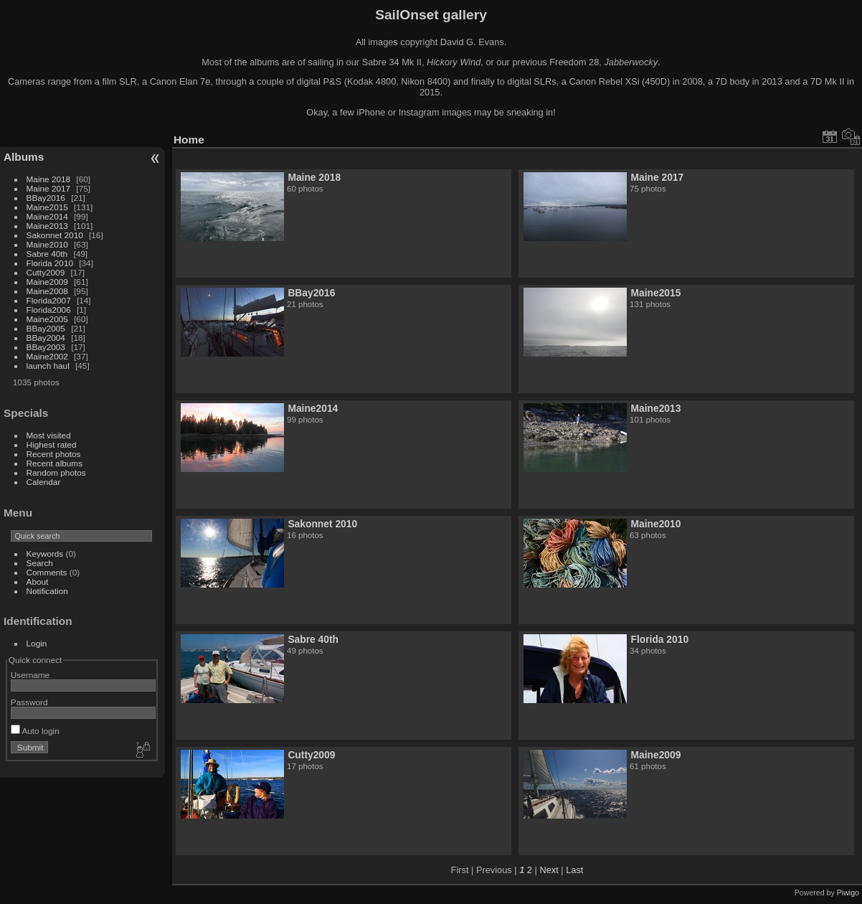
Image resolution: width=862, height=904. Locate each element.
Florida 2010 (50, 263)
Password (29, 702)
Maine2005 (47, 319)
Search (40, 563)
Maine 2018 (49, 179)
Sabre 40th (47, 253)
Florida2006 (49, 309)
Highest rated (52, 444)
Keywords (45, 553)
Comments (47, 572)
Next (548, 870)
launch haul (48, 365)
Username (30, 674)
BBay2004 (46, 337)
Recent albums (54, 463)
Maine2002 (47, 356)
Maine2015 (47, 207)
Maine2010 (47, 244)
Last (574, 870)
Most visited (49, 435)
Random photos (56, 472)
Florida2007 (49, 300)
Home (189, 139)
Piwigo (848, 892)
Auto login (35, 730)
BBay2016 (46, 197)
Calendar (44, 481)
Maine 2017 (49, 188)
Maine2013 (47, 225)
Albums (24, 157)
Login (37, 643)
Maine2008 (47, 291)
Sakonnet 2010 (55, 235)
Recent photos (54, 453)
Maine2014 (47, 216)
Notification (47, 590)
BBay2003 (46, 347)
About (38, 581)
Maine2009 (47, 281)
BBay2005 (46, 328)
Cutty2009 (46, 272)
